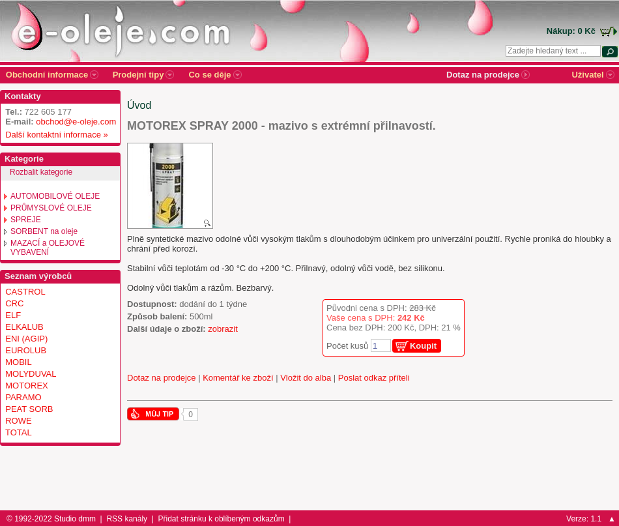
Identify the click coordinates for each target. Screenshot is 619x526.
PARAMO (23, 397)
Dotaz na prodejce (161, 378)
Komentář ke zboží (238, 378)
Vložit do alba (305, 378)
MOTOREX (26, 385)
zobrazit (223, 329)
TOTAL (18, 432)
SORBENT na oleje (44, 231)
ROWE (18, 421)
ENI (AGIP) (26, 338)
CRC (14, 303)
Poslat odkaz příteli (374, 378)
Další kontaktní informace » (54, 134)
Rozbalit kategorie (41, 172)
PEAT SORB (29, 409)
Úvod (139, 105)
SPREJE (25, 219)
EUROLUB (25, 350)
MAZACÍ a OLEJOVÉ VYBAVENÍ (47, 248)
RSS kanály (126, 518)
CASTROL (25, 292)
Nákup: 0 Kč (571, 31)
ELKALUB (24, 327)
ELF (13, 315)
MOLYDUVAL (30, 374)
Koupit (423, 346)
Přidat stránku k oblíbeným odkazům (221, 518)
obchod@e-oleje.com (76, 121)
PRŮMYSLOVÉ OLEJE (51, 207)
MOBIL (18, 362)
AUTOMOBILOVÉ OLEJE (55, 196)
